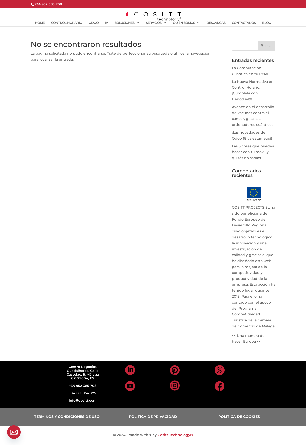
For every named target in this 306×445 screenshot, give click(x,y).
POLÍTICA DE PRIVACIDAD (153, 416)
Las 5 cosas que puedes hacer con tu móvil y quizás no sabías (253, 152)
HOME (40, 23)
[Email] (14, 432)
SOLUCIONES (124, 23)
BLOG (266, 23)
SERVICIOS (153, 23)
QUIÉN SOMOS (184, 23)
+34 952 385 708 (82, 386)
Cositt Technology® (175, 435)
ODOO (94, 23)
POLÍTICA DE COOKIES (239, 416)
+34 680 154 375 (82, 393)
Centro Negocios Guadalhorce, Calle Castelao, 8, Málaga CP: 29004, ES (83, 372)
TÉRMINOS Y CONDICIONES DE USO (67, 416)
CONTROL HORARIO (66, 23)
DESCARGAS (215, 23)
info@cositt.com (83, 400)
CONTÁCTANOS (244, 23)
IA (106, 23)
